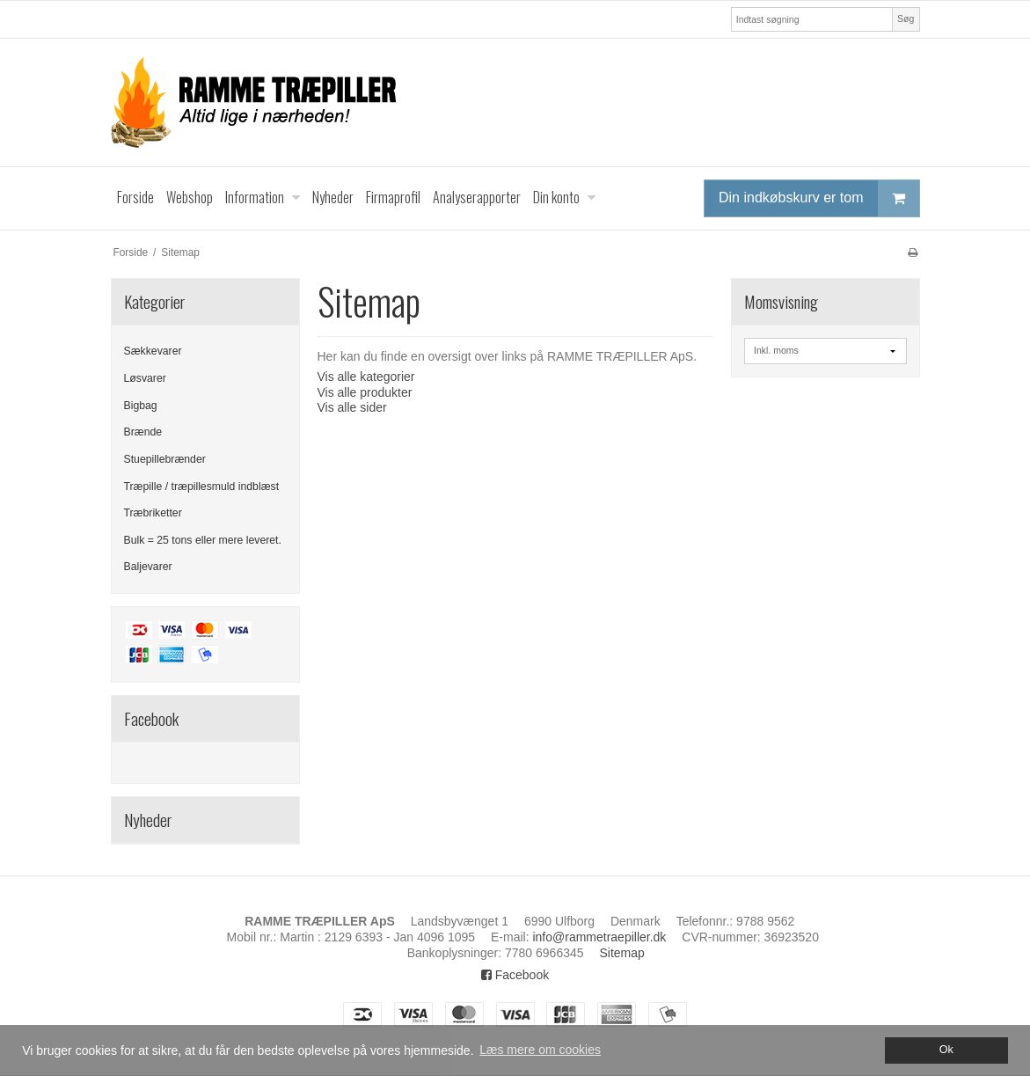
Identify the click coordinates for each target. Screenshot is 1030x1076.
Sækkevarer (153, 351)
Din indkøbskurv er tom (819, 198)
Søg (905, 18)
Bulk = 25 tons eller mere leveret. (202, 540)
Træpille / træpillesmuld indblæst (202, 486)
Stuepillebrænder (165, 459)
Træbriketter (153, 513)
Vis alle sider (352, 407)
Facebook (515, 975)
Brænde (143, 432)
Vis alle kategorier (366, 377)
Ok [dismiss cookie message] (946, 1049)
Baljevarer (148, 566)
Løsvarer (145, 378)
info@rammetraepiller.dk (599, 937)
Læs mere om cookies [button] (540, 1050)
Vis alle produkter (365, 392)
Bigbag (140, 405)
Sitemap (621, 953)
